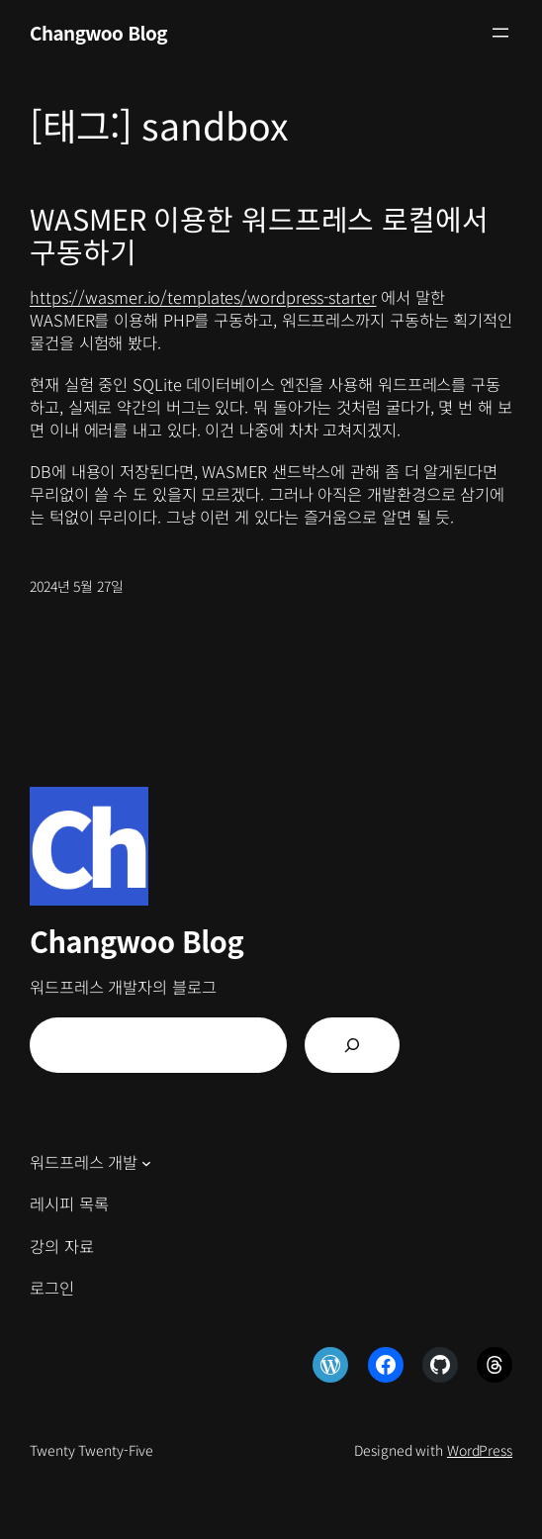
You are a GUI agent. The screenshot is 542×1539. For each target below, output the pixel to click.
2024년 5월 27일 (77, 586)
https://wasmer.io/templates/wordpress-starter (203, 297)
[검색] (352, 1045)
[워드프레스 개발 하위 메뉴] (146, 1163)
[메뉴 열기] (500, 33)
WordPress (479, 1450)
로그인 (52, 1287)
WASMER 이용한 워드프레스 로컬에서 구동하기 (259, 234)
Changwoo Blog (98, 32)
